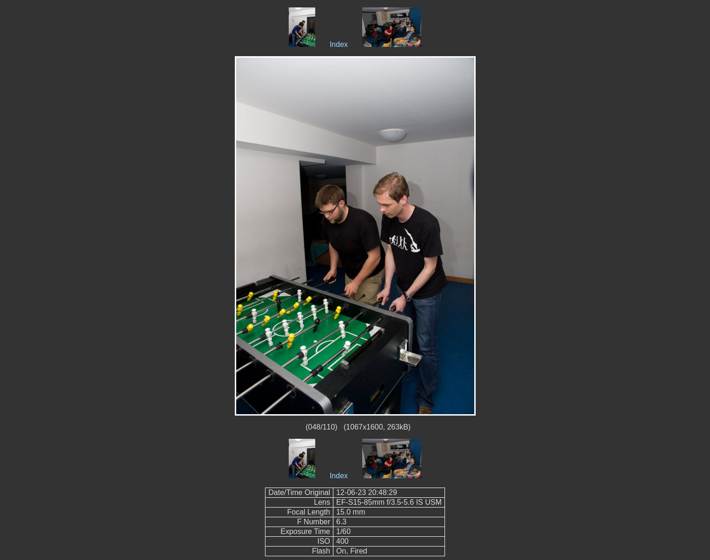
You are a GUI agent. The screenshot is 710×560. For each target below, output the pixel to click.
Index (339, 44)
